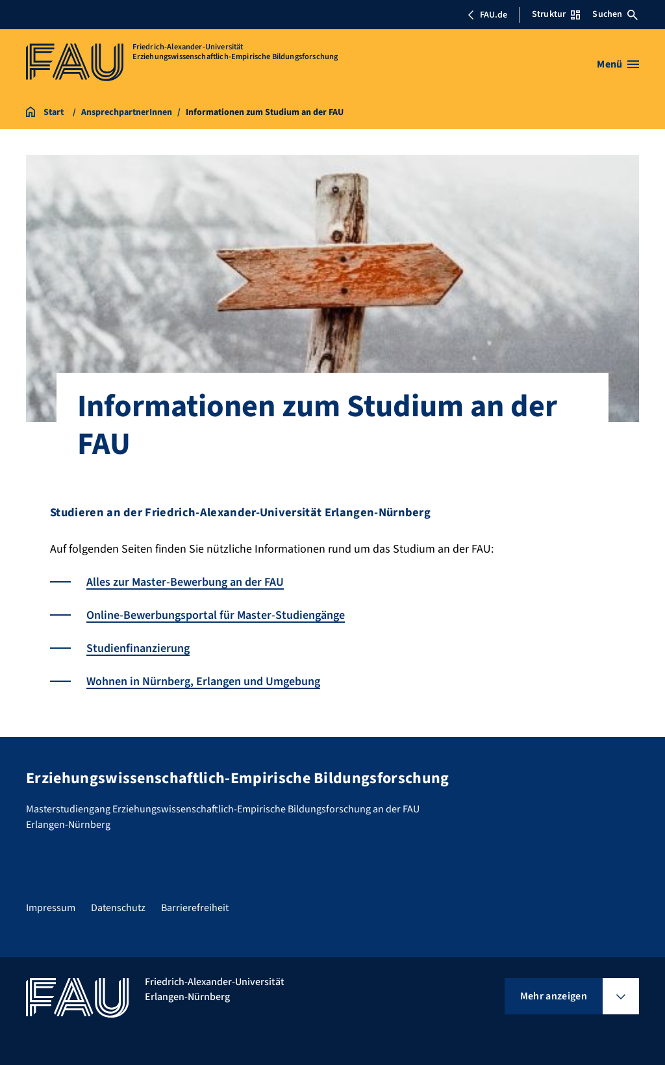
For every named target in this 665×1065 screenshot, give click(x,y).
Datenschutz (118, 908)
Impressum (50, 908)
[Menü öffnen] (618, 64)
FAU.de (487, 14)
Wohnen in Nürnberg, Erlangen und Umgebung (203, 681)
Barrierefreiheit (195, 908)
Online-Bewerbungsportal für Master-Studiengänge (215, 615)
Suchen (615, 14)
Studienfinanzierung (138, 648)
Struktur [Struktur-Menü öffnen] (556, 14)
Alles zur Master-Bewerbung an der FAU (185, 582)
